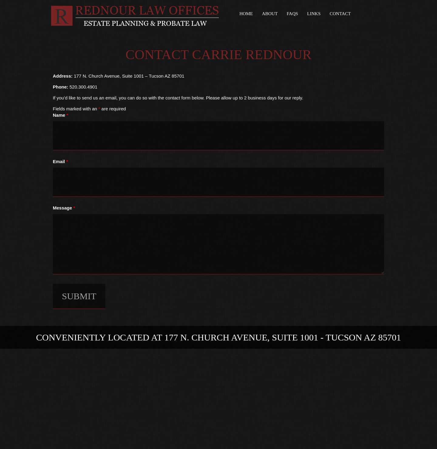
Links (313, 13)
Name (60, 115)
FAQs (292, 13)
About (270, 13)
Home (246, 13)
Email (60, 161)
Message (64, 207)
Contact (340, 13)
